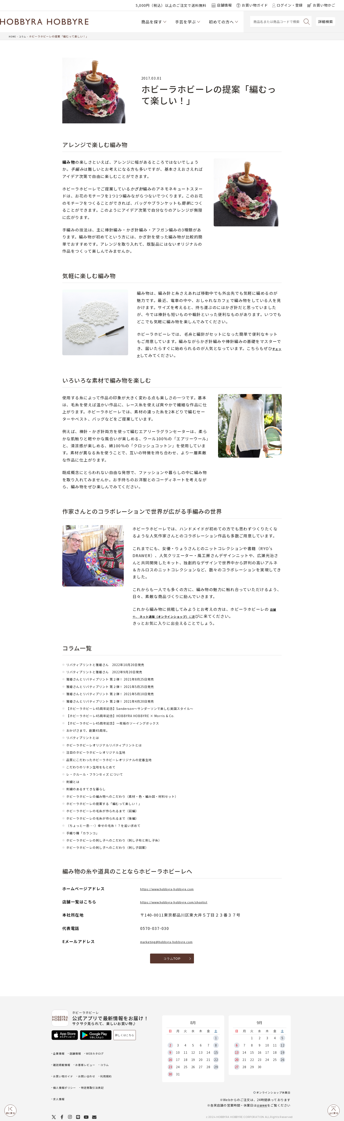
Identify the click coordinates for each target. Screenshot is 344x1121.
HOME (13, 36)
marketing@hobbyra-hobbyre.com (177, 941)
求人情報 (60, 1089)
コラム (24, 36)
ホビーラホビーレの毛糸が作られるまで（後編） (112, 818)
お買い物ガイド (81, 1067)
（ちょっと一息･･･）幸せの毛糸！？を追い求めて (113, 825)
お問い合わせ (63, 1075)
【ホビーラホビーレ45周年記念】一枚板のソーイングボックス (124, 723)
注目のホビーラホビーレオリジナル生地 (103, 752)
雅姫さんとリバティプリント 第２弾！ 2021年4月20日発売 (121, 701)
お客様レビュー (91, 1060)
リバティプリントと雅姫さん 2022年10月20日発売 (115, 664)
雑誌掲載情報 (63, 1060)
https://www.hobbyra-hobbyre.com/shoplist (187, 901)
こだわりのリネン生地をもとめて (97, 766)
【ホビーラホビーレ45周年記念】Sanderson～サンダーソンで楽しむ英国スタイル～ (146, 708)
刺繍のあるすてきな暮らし (91, 788)
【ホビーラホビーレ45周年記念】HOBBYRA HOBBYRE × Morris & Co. (133, 715)
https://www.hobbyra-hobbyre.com (178, 888)
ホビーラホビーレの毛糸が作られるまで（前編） (112, 810)
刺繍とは (74, 781)
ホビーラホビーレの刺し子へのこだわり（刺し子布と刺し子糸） (126, 840)
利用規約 (86, 1075)
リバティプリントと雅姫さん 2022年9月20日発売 (114, 671)
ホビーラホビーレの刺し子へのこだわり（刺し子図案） (118, 847)
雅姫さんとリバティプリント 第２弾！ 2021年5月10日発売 (121, 693)
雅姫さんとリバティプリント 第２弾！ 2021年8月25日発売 (121, 679)
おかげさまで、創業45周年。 (93, 730)
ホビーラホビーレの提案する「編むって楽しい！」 (114, 803)
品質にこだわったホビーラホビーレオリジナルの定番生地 (120, 759)
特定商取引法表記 (100, 1082)
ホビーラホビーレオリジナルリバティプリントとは (114, 745)
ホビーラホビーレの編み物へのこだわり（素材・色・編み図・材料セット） (137, 796)
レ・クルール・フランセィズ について (102, 774)
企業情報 (60, 1053)
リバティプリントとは (87, 737)
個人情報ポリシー (67, 1082)
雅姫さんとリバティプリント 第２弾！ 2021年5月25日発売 (121, 686)
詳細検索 (325, 21)
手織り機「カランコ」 (87, 832)
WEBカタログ (102, 1053)
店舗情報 (260, 1097)
